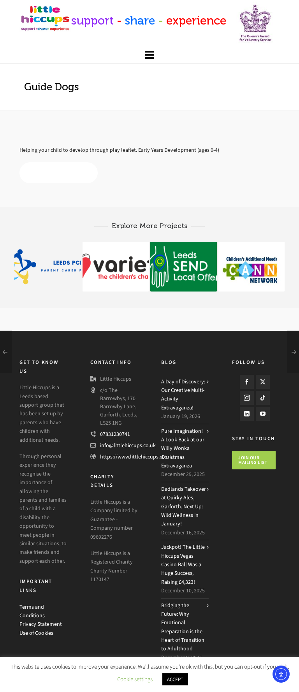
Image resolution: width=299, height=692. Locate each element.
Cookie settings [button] (135, 679)
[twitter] (263, 382)
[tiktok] (263, 398)
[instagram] (247, 398)
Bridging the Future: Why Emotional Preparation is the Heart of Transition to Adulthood (182, 627)
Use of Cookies (36, 633)
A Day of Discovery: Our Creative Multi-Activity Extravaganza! (183, 394)
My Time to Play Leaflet (58, 173)
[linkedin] (247, 414)
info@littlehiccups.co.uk (128, 445)
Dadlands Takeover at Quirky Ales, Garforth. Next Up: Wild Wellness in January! (183, 506)
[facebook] (247, 382)
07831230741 (115, 434)
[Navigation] (149, 55)
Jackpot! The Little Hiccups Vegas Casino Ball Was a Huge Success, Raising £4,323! (183, 564)
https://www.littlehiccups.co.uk (136, 456)
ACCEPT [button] (175, 679)
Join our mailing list (252, 460)
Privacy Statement (40, 624)
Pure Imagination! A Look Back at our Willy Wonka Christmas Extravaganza (182, 448)
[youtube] (263, 414)
